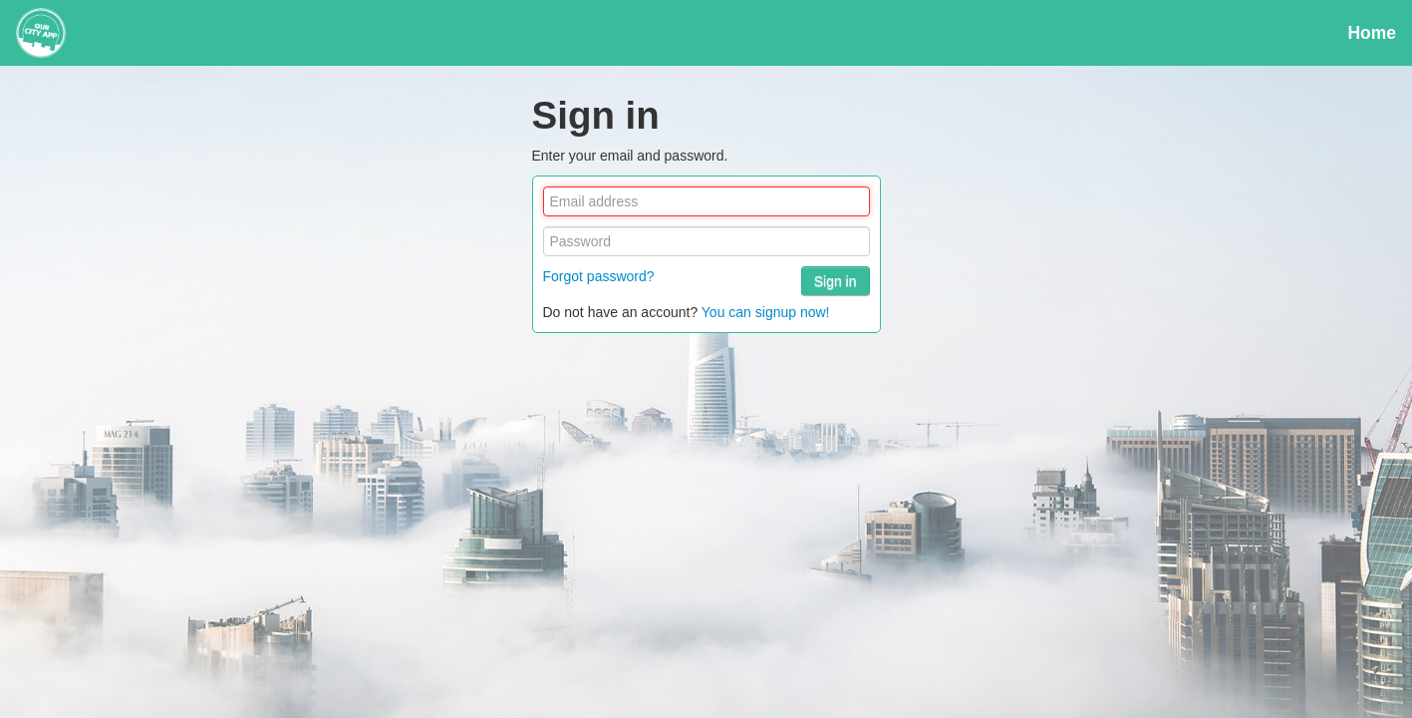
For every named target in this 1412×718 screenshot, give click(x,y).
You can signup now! (766, 312)
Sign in (835, 281)
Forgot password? (599, 276)
